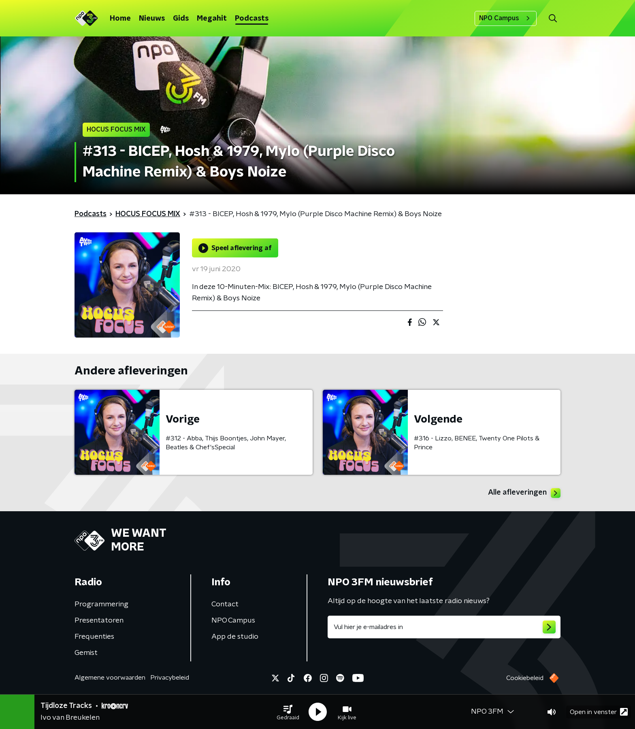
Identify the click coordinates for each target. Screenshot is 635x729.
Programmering (101, 604)
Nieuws (152, 18)
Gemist (86, 653)
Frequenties (94, 636)
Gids (181, 18)
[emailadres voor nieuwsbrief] (444, 627)
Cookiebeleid (524, 678)
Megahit (212, 18)
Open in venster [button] (599, 712)
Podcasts (251, 18)
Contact (225, 604)
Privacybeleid (169, 677)
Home (120, 18)
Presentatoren (99, 620)
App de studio (234, 636)
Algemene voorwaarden (110, 677)
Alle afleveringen (524, 493)
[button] (288, 712)
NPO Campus (505, 18)
